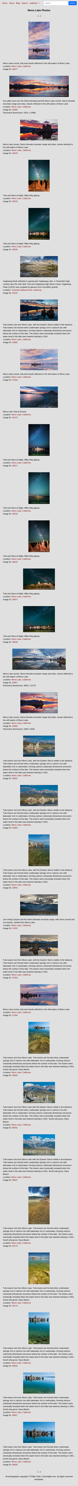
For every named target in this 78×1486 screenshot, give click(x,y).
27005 (15, 380)
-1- (38, 16)
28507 (15, 599)
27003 (15, 978)
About (11, 3)
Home (4, 3)
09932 (15, 1128)
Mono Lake (16, 66)
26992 (15, 828)
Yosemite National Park (22, 290)
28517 (15, 466)
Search (25, 3)
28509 (15, 249)
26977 (15, 69)
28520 (15, 562)
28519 (15, 201)
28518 (15, 514)
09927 (15, 1415)
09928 (15, 1465)
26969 (15, 726)
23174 (15, 1306)
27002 (15, 928)
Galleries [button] (34, 3)
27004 (15, 1015)
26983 (15, 342)
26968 (15, 110)
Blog (18, 3)
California (26, 66)
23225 (15, 293)
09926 (15, 1366)
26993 (15, 888)
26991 (15, 778)
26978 (15, 153)
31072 (15, 417)
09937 (15, 1180)
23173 (15, 1246)
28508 (15, 642)
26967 (15, 682)
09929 (15, 1075)
